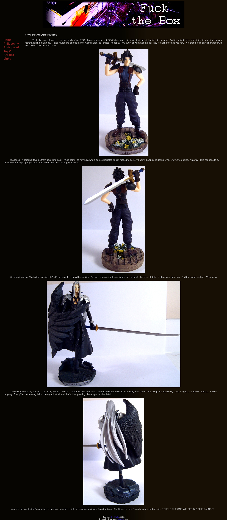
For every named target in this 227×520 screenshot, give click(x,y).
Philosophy (11, 43)
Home (7, 39)
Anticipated (11, 47)
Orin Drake (114, 517)
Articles (9, 54)
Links (7, 58)
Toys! (7, 51)
